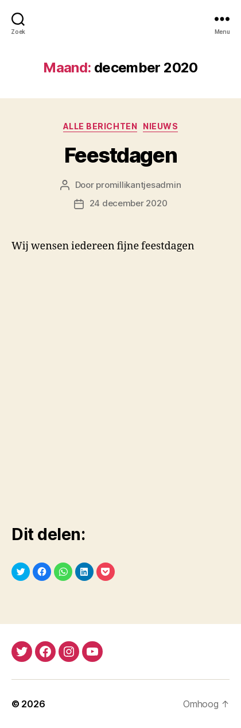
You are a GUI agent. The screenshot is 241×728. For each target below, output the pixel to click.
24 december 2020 (129, 203)
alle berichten (100, 126)
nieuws (160, 126)
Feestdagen (120, 155)
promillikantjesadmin (138, 184)
